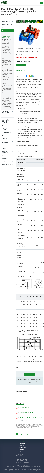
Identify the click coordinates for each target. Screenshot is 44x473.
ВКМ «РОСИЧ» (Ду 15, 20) (7, 86)
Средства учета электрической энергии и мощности (6, 120)
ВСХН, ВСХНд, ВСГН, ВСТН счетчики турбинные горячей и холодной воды (6, 35)
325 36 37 (22, 454)
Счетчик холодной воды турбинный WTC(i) (7, 104)
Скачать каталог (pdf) (22, 70)
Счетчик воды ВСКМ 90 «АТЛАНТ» (7, 74)
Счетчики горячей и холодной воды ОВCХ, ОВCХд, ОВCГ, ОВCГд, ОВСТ (7, 69)
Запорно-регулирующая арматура (5, 157)
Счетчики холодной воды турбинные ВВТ (6, 107)
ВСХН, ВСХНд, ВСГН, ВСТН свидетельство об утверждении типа (31, 418)
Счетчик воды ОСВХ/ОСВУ (6, 65)
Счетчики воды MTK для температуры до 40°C (6, 89)
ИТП (3, 167)
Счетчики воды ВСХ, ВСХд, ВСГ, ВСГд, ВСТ (7, 50)
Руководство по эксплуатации (27, 412)
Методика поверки (24, 407)
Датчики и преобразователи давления (6, 137)
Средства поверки (6, 132)
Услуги (22, 445)
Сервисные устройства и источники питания (5, 127)
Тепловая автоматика (5, 152)
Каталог (22, 441)
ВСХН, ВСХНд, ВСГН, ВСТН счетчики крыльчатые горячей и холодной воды (7, 41)
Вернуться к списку (22, 434)
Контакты (22, 451)
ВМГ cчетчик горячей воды (6, 58)
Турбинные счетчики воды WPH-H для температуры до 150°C (7, 97)
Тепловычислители (7, 24)
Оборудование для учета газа (5, 112)
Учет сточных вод (6, 115)
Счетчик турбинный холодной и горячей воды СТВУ (6, 61)
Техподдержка (22, 447)
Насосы (4, 161)
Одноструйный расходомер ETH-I (6, 77)
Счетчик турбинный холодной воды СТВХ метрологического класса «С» (6, 81)
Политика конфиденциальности (22, 462)
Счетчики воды (6, 30)
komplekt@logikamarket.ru (22, 455)
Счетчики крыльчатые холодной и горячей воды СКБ (6, 54)
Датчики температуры (5, 142)
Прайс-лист (22, 443)
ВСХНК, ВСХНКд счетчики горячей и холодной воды (6, 46)
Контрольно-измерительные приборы (6, 147)
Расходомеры (5, 27)
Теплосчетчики (6, 21)
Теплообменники (6, 164)
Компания (22, 449)
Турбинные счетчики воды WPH (6, 93)
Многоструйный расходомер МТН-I (6, 101)
